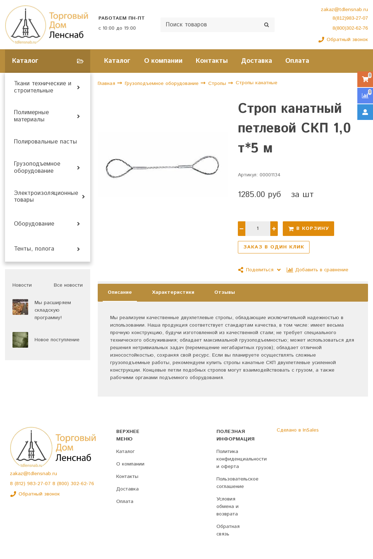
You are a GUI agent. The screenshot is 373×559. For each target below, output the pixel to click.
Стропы (218, 83)
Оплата (297, 61)
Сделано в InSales (298, 430)
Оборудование (34, 224)
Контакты (212, 61)
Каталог (117, 61)
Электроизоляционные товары (46, 197)
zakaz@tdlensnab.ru (344, 9)
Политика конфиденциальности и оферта (241, 459)
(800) (64, 483)
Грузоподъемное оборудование (37, 168)
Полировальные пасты (45, 142)
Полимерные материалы (31, 116)
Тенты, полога (34, 249)
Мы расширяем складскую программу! (53, 310)
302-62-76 (82, 483)
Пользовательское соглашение (237, 482)
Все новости (68, 285)
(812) (21, 483)
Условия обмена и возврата (227, 506)
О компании (163, 61)
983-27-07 (39, 483)
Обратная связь (228, 530)
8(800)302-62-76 (350, 28)
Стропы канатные (256, 82)
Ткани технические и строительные (42, 87)
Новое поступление (57, 339)
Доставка (256, 61)
